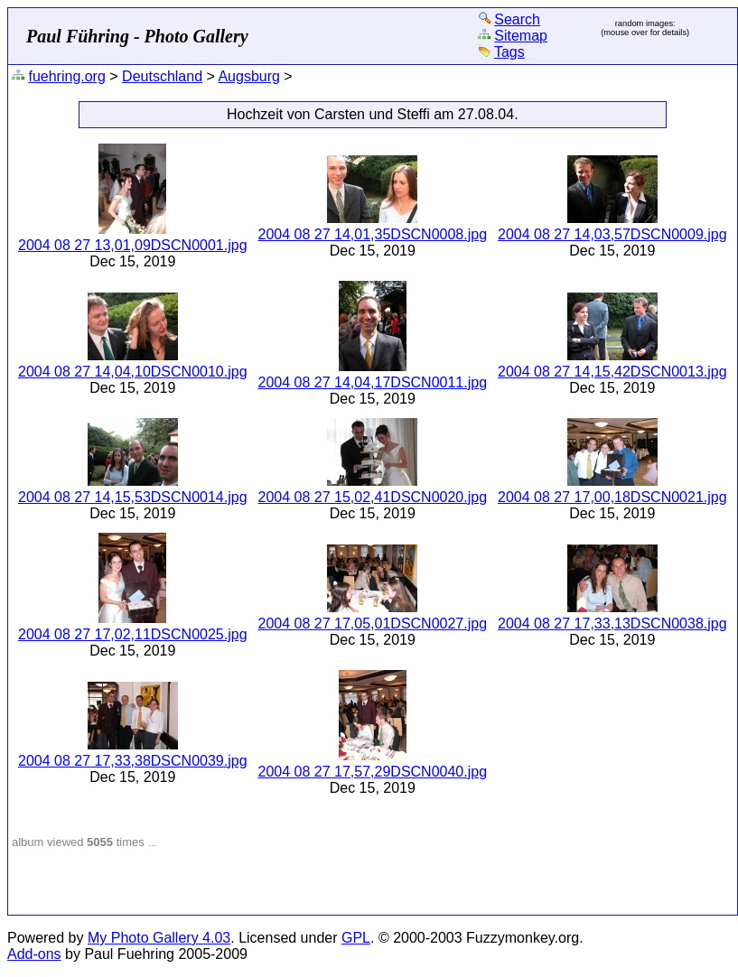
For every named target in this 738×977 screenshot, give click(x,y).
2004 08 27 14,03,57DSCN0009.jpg (612, 234)
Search (517, 19)
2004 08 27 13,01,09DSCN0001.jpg (133, 245)
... (152, 842)
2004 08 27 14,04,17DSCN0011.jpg (373, 382)
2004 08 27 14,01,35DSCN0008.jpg (373, 234)
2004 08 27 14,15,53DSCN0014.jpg (133, 497)
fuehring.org (66, 76)
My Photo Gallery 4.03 (159, 937)
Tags (509, 52)
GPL (355, 937)
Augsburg (249, 76)
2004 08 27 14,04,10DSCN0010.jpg (133, 371)
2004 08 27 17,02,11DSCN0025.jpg (133, 634)
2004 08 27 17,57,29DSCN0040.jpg (373, 771)
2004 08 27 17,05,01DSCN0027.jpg (373, 623)
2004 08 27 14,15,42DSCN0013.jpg (612, 371)
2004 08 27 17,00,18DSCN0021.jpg (612, 497)
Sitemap (520, 35)
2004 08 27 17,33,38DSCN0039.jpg (133, 760)
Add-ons (34, 954)
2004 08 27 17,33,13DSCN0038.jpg (612, 623)
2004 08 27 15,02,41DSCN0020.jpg (373, 497)
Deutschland (162, 76)
